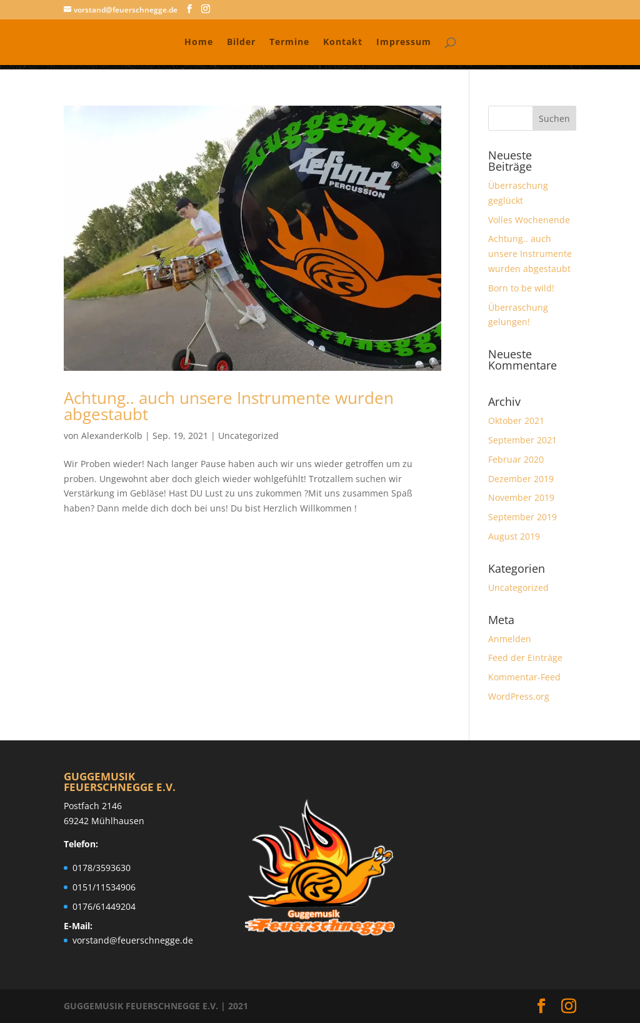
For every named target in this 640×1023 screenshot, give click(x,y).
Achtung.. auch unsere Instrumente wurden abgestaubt (229, 405)
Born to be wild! (521, 288)
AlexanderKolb (111, 435)
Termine (289, 43)
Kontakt (342, 43)
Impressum (403, 43)
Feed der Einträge (525, 657)
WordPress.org (518, 696)
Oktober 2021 (516, 420)
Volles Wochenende (529, 220)
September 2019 (522, 517)
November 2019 (521, 497)
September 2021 (522, 440)
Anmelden (509, 639)
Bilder (241, 43)
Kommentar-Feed (524, 677)
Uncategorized (248, 435)
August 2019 (514, 536)
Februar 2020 (516, 459)
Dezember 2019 (521, 479)
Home (198, 43)
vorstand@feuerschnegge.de (132, 940)
